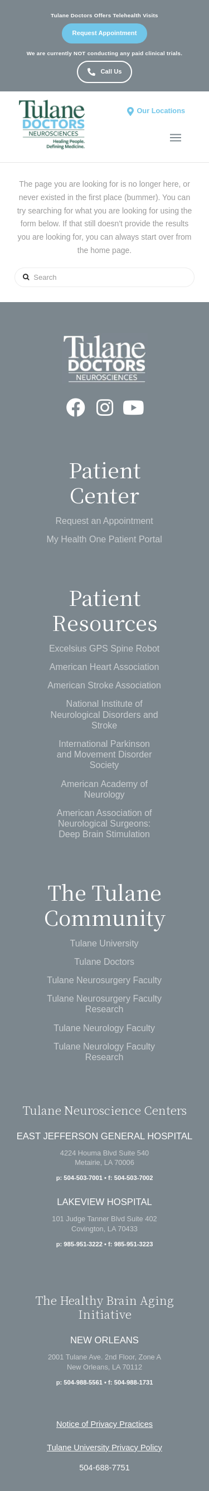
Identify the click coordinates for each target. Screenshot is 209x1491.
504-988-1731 (133, 1382)
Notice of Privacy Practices (104, 1424)
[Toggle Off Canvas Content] (175, 137)
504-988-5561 (83, 1382)
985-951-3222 (83, 1244)
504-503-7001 (83, 1177)
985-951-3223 (133, 1244)
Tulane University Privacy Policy (104, 1447)
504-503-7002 (133, 1177)
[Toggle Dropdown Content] (155, 111)
